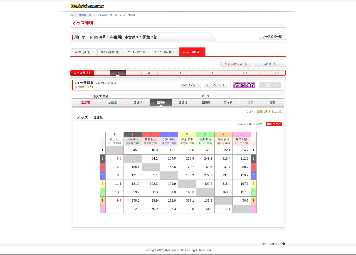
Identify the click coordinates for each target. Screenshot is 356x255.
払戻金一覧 (270, 63)
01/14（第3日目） (138, 52)
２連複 (206, 102)
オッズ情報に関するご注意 (264, 111)
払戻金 (112, 102)
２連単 (161, 102)
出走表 (85, 102)
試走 (190, 85)
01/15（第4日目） (165, 52)
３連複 (183, 102)
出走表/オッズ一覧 (107, 15)
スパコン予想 (244, 85)
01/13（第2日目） (111, 52)
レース (216, 85)
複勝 (273, 102)
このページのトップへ (272, 243)
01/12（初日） (83, 52)
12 (277, 73)
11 (261, 73)
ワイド (228, 102)
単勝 (250, 102)
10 (245, 73)
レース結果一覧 (82, 15)
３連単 (138, 102)
